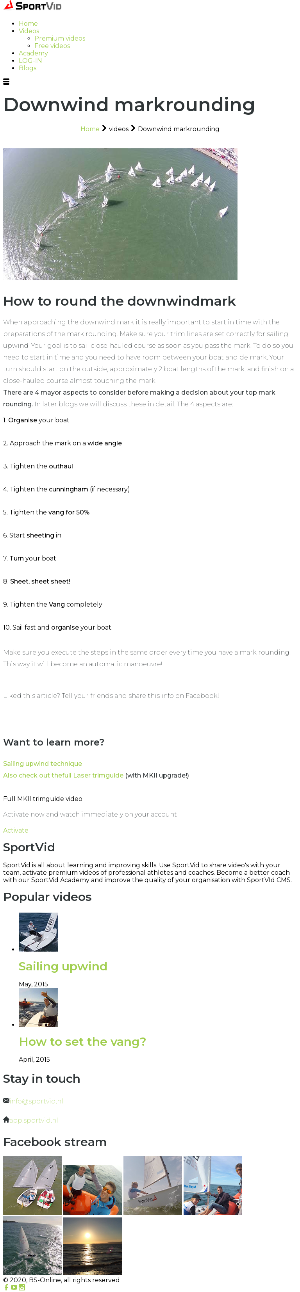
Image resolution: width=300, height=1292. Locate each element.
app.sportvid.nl (33, 1120)
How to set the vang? (82, 1041)
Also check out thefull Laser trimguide (63, 775)
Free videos (52, 46)
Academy (33, 53)
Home (28, 23)
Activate (16, 830)
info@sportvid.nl (36, 1101)
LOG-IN (30, 60)
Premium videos (59, 38)
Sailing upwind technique (42, 763)
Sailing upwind (63, 966)
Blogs (27, 68)
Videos (29, 31)
